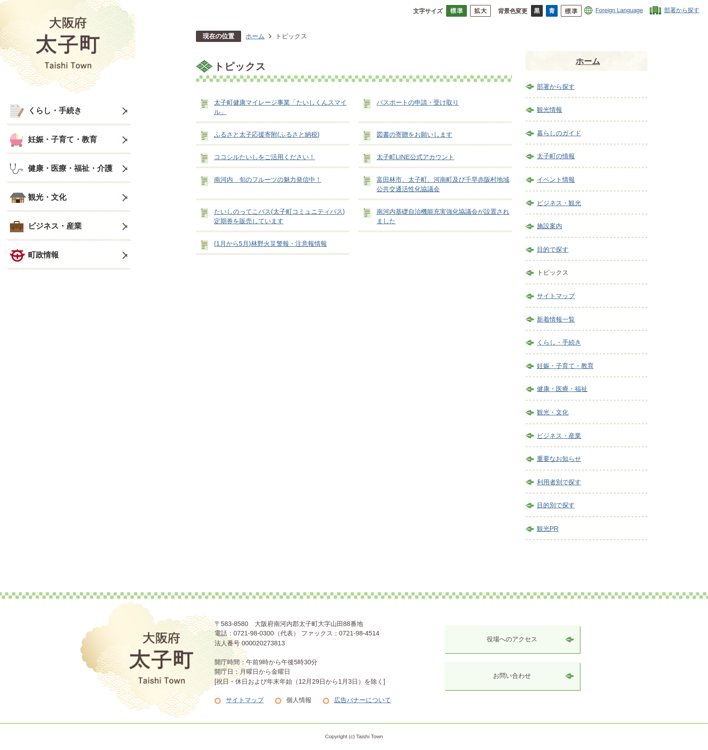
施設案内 (549, 226)
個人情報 (299, 700)
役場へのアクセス (512, 639)
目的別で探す (556, 505)
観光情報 (549, 109)
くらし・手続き (55, 110)
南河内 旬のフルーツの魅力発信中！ (267, 179)
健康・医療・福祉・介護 (70, 168)
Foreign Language (619, 10)
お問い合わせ (512, 675)
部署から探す (681, 10)
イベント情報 (556, 179)
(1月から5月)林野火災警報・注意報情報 (270, 243)
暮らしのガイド (559, 133)
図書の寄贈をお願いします (414, 134)
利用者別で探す (559, 482)
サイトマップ (556, 295)
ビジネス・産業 (55, 225)
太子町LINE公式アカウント (415, 157)
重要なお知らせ (559, 458)
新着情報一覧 (556, 319)
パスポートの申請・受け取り (418, 102)
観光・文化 (47, 197)
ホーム (255, 36)
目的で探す (552, 249)
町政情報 (43, 254)
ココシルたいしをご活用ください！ (264, 157)
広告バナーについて (362, 700)
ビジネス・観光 (559, 203)
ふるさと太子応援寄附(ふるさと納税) (267, 134)
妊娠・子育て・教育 (62, 139)
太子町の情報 (556, 156)
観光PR (548, 528)
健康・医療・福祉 (562, 388)
